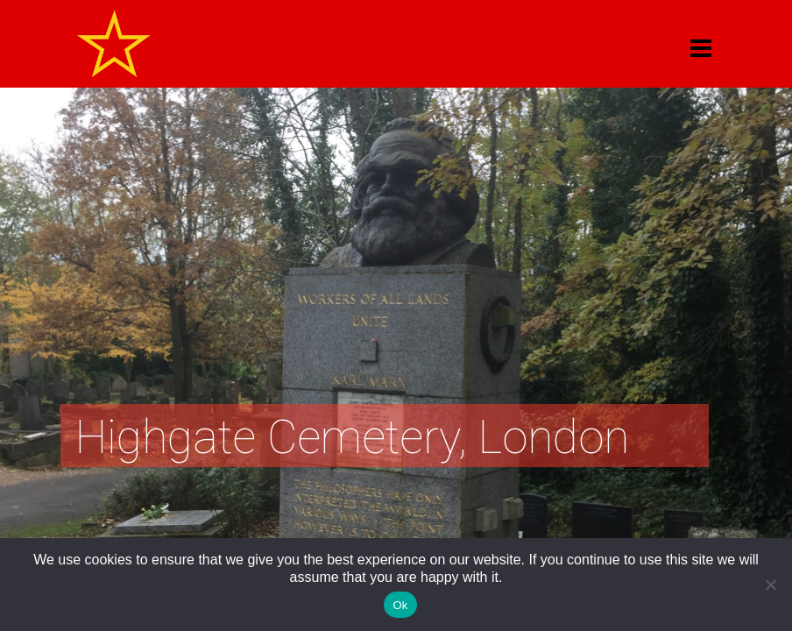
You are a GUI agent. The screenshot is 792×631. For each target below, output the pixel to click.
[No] (770, 584)
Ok (399, 605)
